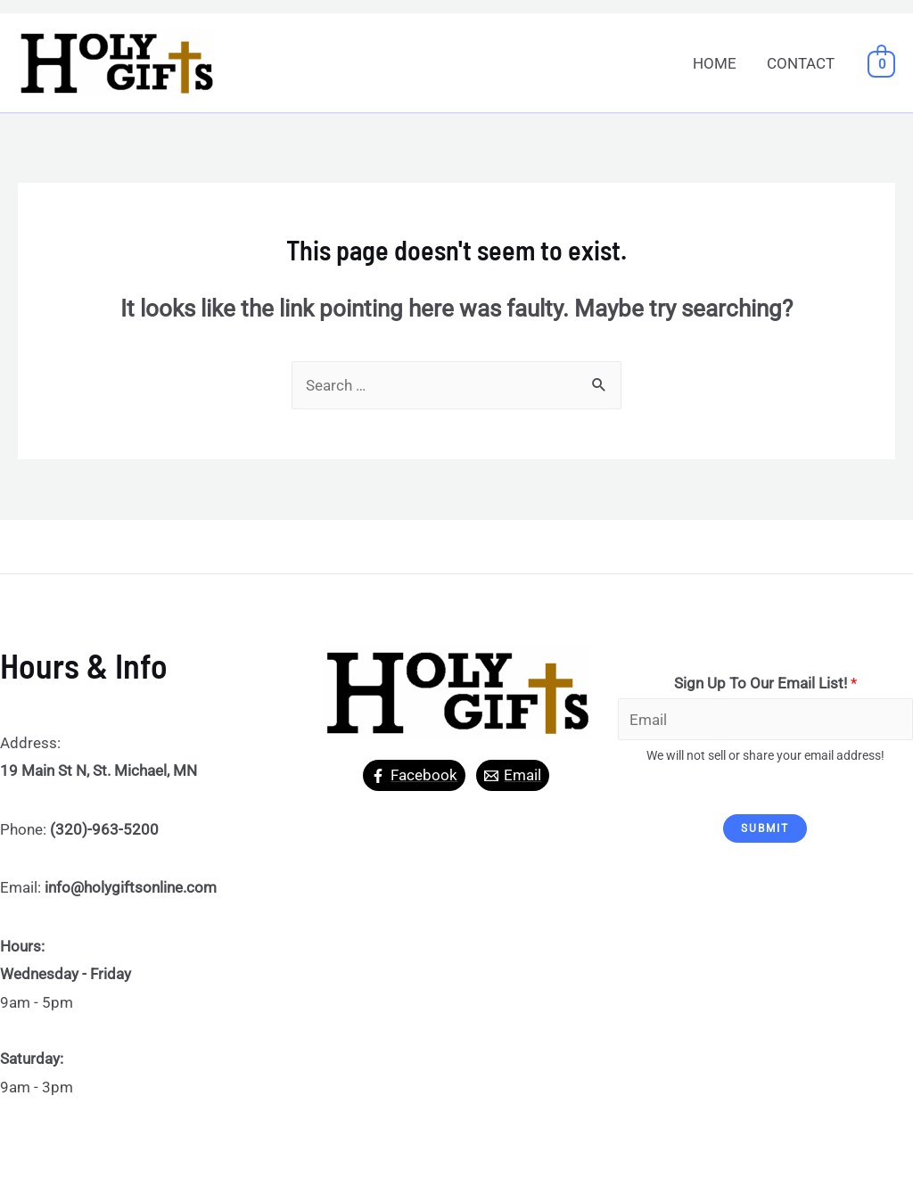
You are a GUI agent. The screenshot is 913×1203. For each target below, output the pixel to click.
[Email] (512, 775)
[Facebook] (414, 775)
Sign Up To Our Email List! (765, 683)
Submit (765, 828)
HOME (714, 63)
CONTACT (801, 63)
